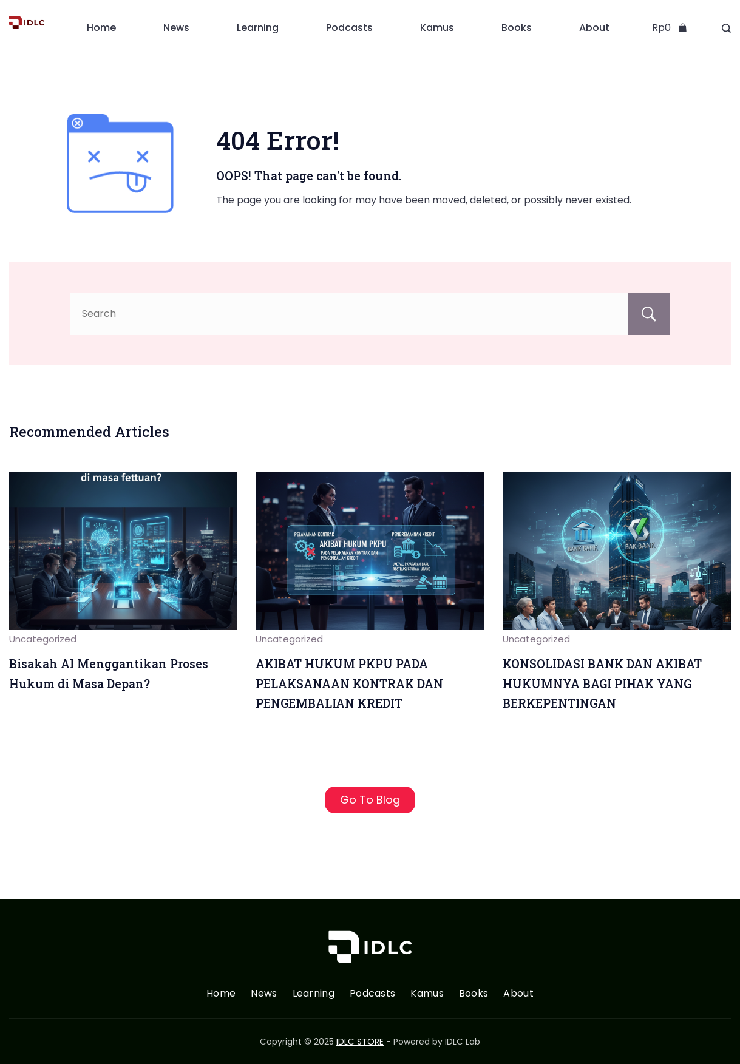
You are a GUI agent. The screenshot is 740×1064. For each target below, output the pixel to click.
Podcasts (349, 28)
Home (101, 28)
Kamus (437, 28)
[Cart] (669, 28)
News (176, 28)
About (594, 28)
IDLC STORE (360, 1041)
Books (516, 28)
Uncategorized (42, 638)
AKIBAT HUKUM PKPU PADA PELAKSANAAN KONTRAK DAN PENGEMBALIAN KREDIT (349, 683)
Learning (258, 28)
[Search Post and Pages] (726, 28)
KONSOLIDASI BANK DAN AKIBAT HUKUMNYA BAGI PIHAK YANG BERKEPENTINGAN (602, 683)
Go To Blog (370, 799)
